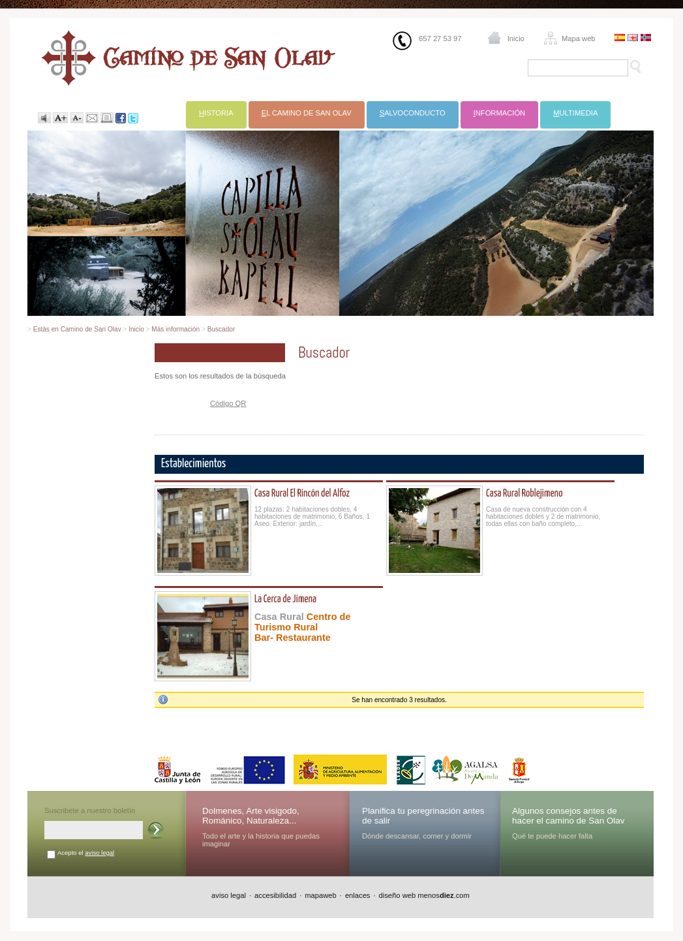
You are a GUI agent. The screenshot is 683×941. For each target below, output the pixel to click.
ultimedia (575, 113)
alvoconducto (413, 113)
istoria (216, 113)
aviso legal (99, 852)
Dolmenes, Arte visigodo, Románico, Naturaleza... (250, 815)
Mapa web (579, 38)
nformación (500, 113)
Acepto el (85, 852)
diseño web (397, 895)
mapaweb (321, 895)
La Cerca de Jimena (285, 599)
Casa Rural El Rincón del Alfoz (302, 494)
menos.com (443, 895)
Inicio (516, 38)
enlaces (358, 895)
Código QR (228, 403)
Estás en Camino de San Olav (77, 329)
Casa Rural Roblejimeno (524, 494)
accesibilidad (275, 895)
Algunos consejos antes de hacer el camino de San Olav (568, 815)
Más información (175, 329)
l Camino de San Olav (307, 113)
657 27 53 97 (440, 38)
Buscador (221, 329)
